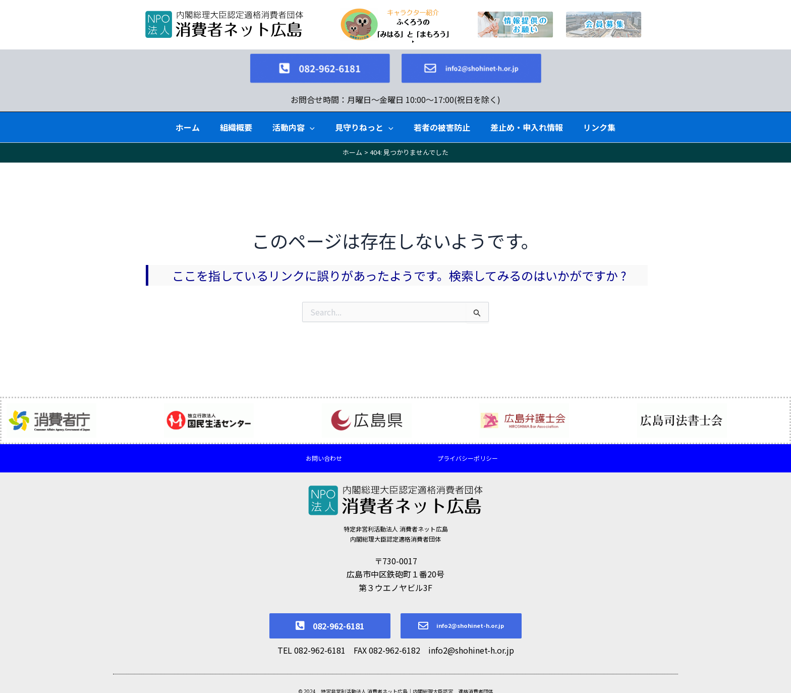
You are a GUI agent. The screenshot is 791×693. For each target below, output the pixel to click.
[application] (310, 116)
